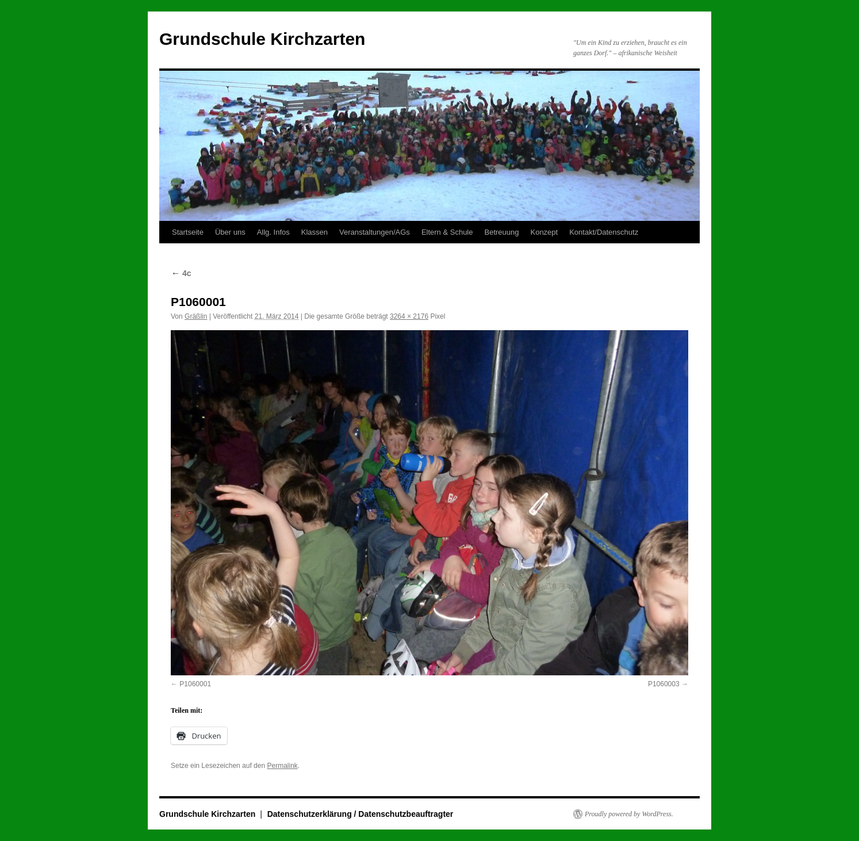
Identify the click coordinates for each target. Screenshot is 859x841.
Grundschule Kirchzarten (262, 38)
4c (181, 273)
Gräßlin (196, 316)
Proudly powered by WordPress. (629, 814)
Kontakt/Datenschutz (603, 232)
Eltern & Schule (447, 232)
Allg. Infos (273, 232)
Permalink (282, 766)
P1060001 (195, 684)
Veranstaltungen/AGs (374, 232)
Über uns (230, 232)
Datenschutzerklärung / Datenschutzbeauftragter (360, 814)
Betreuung (501, 232)
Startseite (188, 232)
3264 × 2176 (409, 316)
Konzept (544, 232)
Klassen (314, 232)
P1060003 (664, 684)
